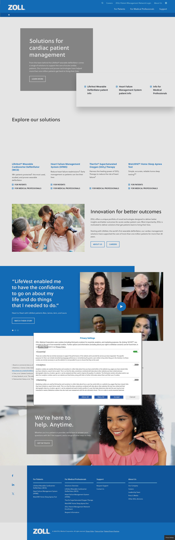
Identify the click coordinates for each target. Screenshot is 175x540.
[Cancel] (132, 397)
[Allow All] (85, 397)
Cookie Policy (43, 347)
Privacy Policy (60, 347)
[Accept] (117, 397)
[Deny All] (101, 397)
